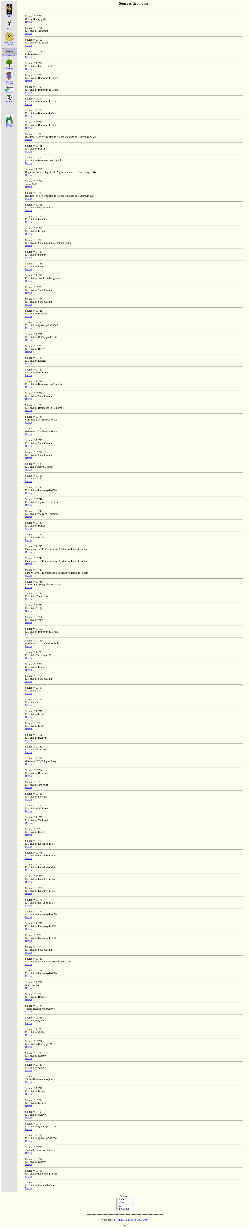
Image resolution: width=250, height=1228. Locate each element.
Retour (28, 22)
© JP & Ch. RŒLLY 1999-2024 (131, 1219)
